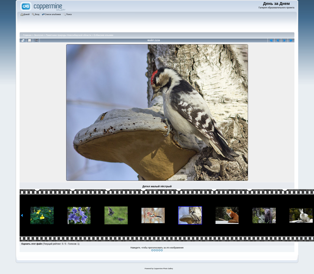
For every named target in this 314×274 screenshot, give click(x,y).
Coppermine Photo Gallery (163, 268)
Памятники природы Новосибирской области (68, 35)
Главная (27, 35)
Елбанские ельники (103, 35)
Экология (38, 35)
